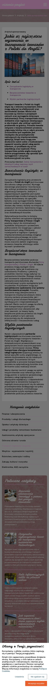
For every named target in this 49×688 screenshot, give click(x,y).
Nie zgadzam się (37, 677)
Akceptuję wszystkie (36, 683)
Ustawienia (19, 677)
